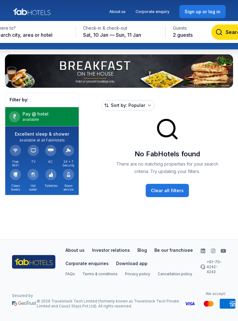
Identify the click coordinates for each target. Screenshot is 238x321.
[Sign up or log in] (202, 11)
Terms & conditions (100, 274)
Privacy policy (137, 274)
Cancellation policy (175, 274)
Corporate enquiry (152, 11)
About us (117, 11)
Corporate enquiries (87, 263)
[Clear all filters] (167, 190)
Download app (132, 263)
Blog (142, 250)
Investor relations (111, 250)
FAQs (70, 274)
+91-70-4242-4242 (211, 267)
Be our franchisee (173, 250)
